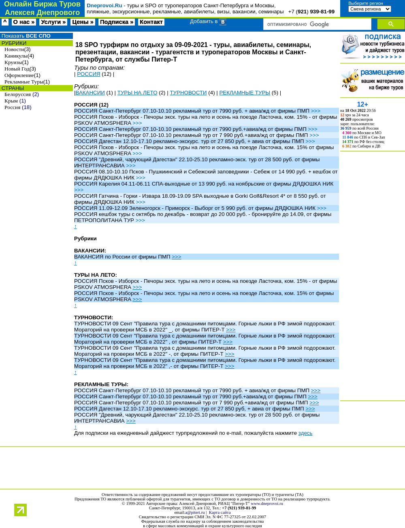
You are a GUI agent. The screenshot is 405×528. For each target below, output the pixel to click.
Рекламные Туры (23, 82)
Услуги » (53, 22)
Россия (12, 107)
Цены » (83, 22)
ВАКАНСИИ (89, 93)
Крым (11, 101)
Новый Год (17, 69)
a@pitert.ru (195, 512)
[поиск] (316, 24)
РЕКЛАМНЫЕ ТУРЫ (244, 93)
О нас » (24, 22)
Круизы (13, 62)
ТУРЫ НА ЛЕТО (137, 93)
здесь (305, 433)
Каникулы (16, 56)
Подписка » (116, 22)
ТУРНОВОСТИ (188, 93)
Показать (25, 36)
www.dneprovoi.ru (267, 503)
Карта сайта (220, 512)
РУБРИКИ (13, 43)
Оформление (19, 75)
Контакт (151, 22)
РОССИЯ (88, 74)
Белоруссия (17, 94)
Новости (14, 49)
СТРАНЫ (12, 88)
